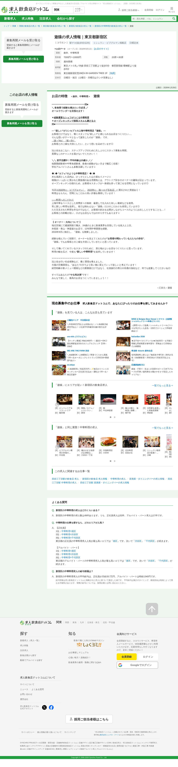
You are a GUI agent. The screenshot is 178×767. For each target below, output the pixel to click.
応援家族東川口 (138, 365)
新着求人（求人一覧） (30, 640)
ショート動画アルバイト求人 (93, 749)
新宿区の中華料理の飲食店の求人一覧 (111, 26)
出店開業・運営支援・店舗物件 (58, 743)
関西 (67, 622)
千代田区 (150, 541)
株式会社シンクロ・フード (109, 735)
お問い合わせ (26, 694)
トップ (6, 26)
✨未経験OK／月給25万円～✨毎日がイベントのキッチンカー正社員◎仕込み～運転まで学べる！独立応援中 (88, 372)
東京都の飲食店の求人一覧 (54, 26)
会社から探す (66, 18)
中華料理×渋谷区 (69, 534)
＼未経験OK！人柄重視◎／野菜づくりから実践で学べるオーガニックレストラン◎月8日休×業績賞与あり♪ (88, 358)
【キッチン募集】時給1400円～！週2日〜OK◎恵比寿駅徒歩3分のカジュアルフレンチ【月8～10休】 (87, 343)
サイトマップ (70, 732)
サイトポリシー (28, 732)
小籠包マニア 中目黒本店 (78, 320)
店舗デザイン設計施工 (95, 743)
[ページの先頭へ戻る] (152, 609)
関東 (14, 26)
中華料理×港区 (68, 531)
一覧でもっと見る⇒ (162, 385)
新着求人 (10, 18)
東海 (74, 622)
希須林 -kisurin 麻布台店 (141, 351)
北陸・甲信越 (109, 622)
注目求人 (45, 18)
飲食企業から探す (28, 655)
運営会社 (24, 699)
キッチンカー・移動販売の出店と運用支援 (111, 746)
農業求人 (64, 749)
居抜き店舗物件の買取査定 (67, 746)
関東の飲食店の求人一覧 (29, 26)
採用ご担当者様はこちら (91, 719)
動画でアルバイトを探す (31, 660)
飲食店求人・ (126, 743)
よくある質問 (38, 689)
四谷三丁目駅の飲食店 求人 (65, 479)
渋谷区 (138, 541)
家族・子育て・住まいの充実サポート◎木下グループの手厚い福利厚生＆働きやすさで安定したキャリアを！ (152, 372)
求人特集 (28, 18)
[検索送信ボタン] (174, 18)
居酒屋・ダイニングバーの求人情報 (146, 479)
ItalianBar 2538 (138, 337)
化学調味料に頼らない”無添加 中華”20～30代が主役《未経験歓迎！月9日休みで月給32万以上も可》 (152, 358)
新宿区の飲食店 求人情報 (94, 479)
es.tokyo (71, 365)
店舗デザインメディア (40, 749)
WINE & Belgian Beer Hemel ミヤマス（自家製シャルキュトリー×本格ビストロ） (151, 320)
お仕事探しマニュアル (78, 652)
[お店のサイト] (101, 48)
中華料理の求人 (118, 479)
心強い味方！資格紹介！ (79, 657)
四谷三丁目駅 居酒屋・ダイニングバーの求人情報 (104, 482)
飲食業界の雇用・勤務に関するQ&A (84, 662)
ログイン (148, 656)
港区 (115, 541)
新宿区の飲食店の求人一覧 (80, 26)
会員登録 (127, 656)
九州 (82, 622)
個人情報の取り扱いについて (49, 732)
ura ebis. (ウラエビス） (77, 337)
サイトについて (27, 684)
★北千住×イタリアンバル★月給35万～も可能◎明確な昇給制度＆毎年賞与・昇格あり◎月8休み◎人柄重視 (151, 343)
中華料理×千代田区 (70, 537)
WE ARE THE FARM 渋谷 (78, 351)
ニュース (24, 689)
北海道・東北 (93, 622)
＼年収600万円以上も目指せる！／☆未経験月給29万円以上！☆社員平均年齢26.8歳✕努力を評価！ (87, 327)
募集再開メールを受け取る (23, 59)
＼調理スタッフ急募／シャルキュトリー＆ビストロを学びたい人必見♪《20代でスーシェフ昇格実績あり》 (152, 328)
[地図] (112, 73)
